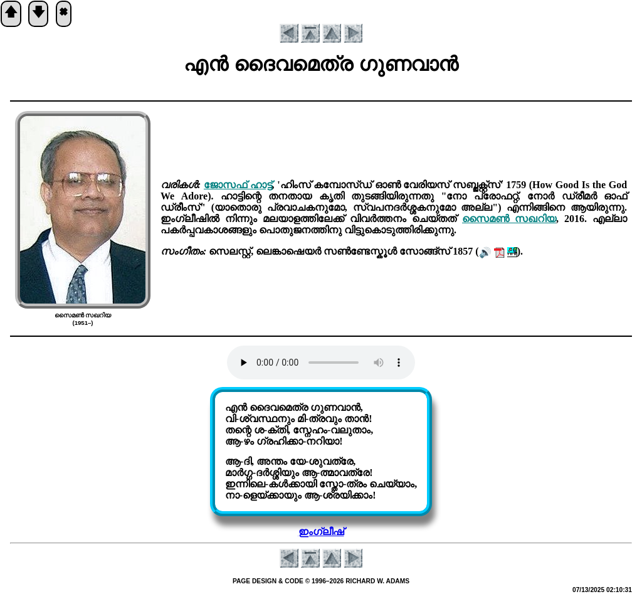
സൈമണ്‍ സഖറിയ (509, 218)
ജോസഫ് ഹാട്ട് (238, 184)
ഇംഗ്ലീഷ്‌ (321, 531)
